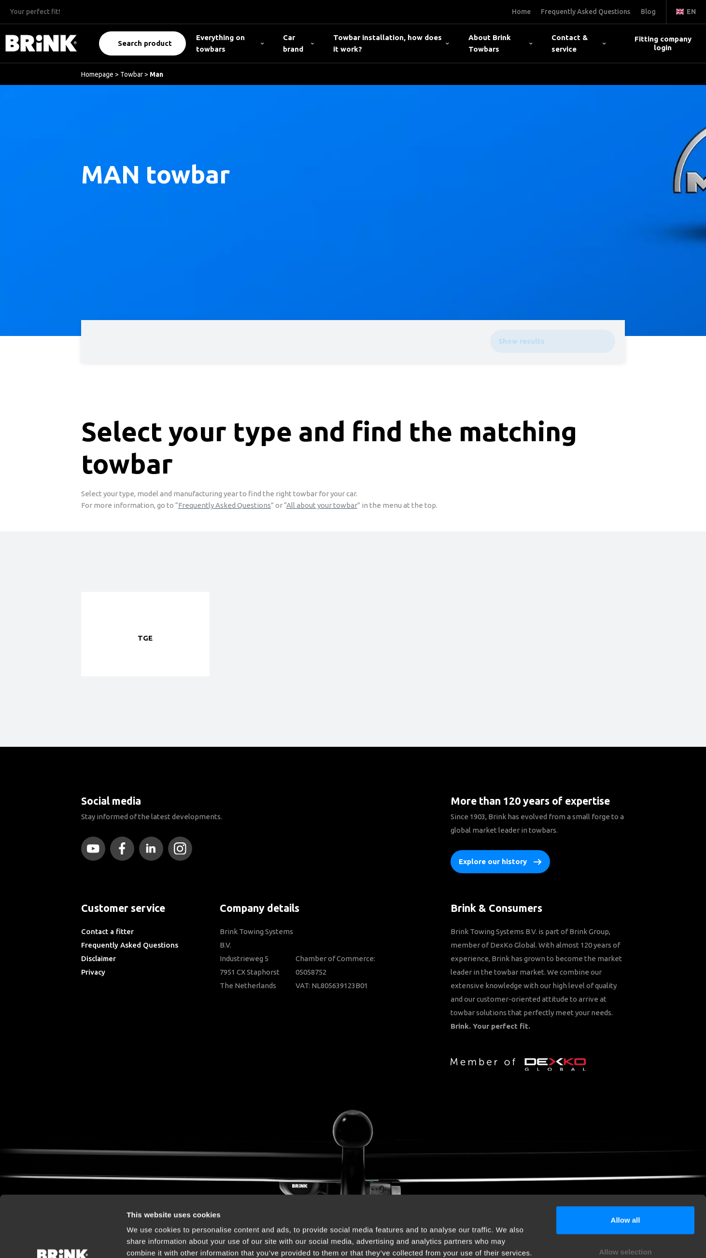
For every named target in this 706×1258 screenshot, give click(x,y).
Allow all (625, 1163)
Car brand (298, 43)
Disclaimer (98, 958)
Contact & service (578, 43)
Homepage (97, 74)
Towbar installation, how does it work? (391, 43)
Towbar (131, 74)
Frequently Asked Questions (129, 945)
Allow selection (625, 1194)
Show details (506, 1239)
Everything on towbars (230, 43)
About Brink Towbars (500, 43)
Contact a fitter (107, 931)
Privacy (93, 972)
